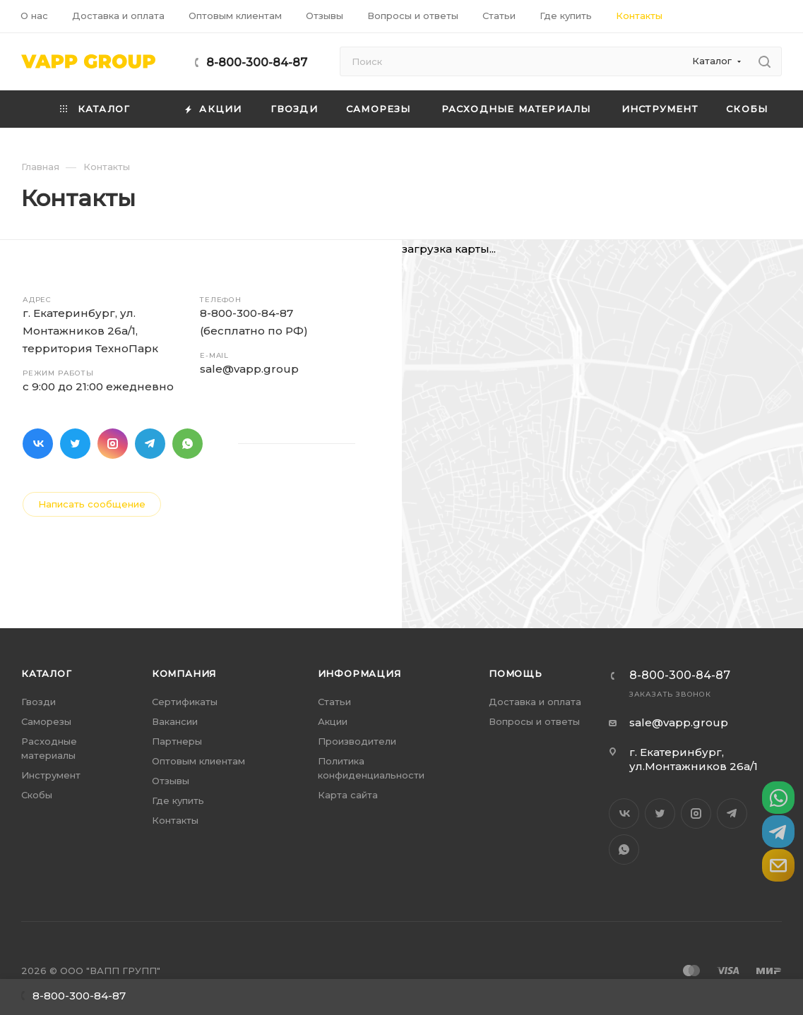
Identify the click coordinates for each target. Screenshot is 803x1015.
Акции (332, 721)
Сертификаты (185, 701)
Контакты (175, 820)
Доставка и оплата (535, 701)
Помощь (515, 673)
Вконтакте (38, 443)
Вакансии (175, 721)
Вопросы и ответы (534, 721)
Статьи (334, 701)
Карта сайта (348, 794)
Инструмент (51, 775)
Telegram (150, 443)
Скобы (36, 794)
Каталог (46, 673)
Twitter (75, 443)
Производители (357, 741)
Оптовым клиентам (198, 761)
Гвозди (38, 701)
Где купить (178, 800)
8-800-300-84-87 (256, 62)
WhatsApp (187, 443)
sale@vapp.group (249, 369)
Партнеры (177, 741)
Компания (184, 673)
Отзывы (170, 780)
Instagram (112, 443)
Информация (359, 673)
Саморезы (46, 721)
